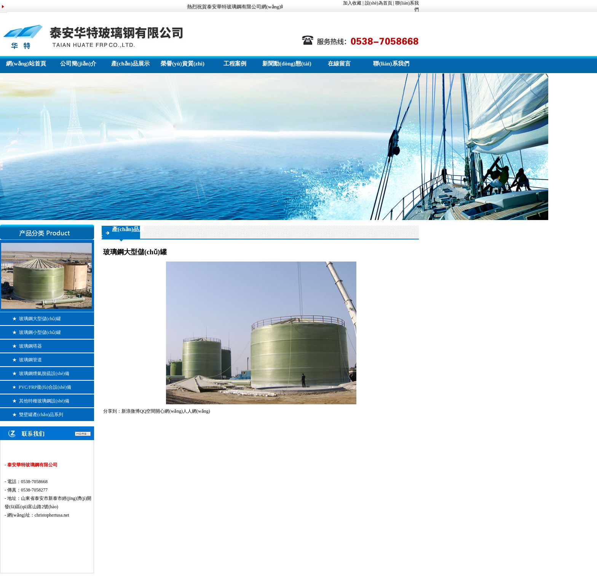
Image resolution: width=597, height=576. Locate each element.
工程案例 (234, 64)
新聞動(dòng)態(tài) (286, 64)
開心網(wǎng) (169, 411)
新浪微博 (130, 411)
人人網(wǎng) (196, 411)
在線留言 (339, 64)
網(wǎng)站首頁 (26, 64)
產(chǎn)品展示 (130, 64)
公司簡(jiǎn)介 (78, 64)
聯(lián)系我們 (391, 64)
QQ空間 (147, 411)
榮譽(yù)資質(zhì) (182, 64)
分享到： (112, 411)
